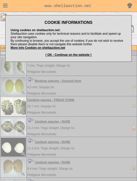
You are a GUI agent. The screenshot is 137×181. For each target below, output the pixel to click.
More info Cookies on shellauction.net (38, 48)
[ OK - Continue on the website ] (68, 55)
